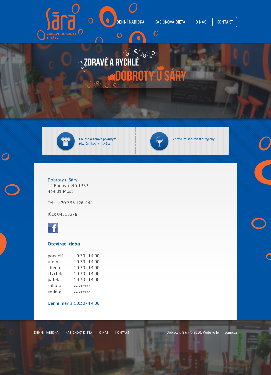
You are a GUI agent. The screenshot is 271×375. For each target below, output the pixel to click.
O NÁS (200, 22)
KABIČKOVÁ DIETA (170, 22)
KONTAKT (225, 22)
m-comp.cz (229, 332)
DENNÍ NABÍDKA (130, 22)
